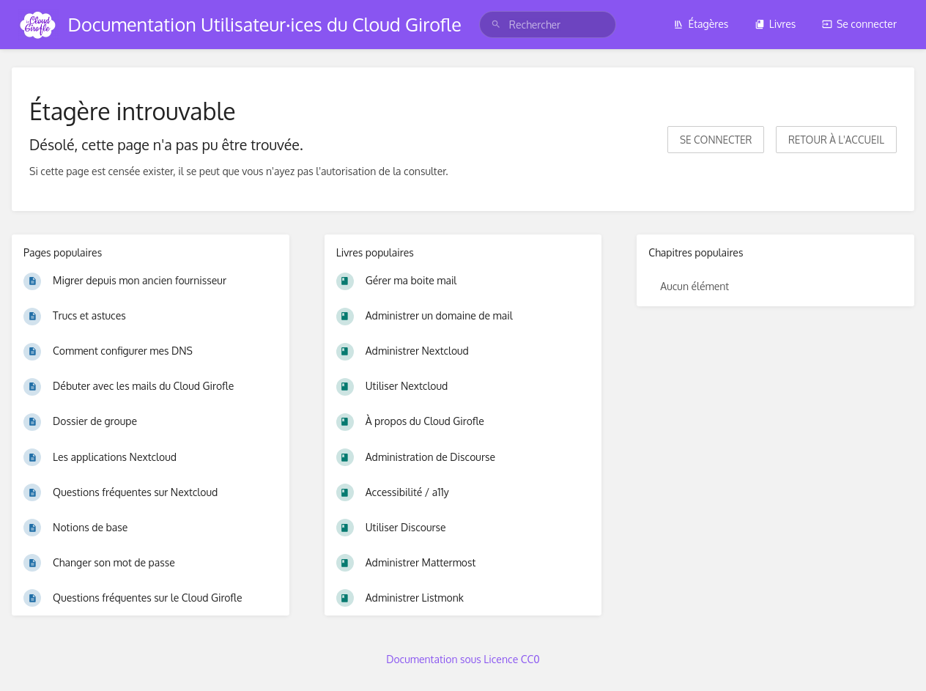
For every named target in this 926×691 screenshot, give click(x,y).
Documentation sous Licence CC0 (463, 659)
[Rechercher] (496, 24)
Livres (775, 24)
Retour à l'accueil (836, 139)
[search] (547, 24)
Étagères (700, 24)
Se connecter (859, 24)
